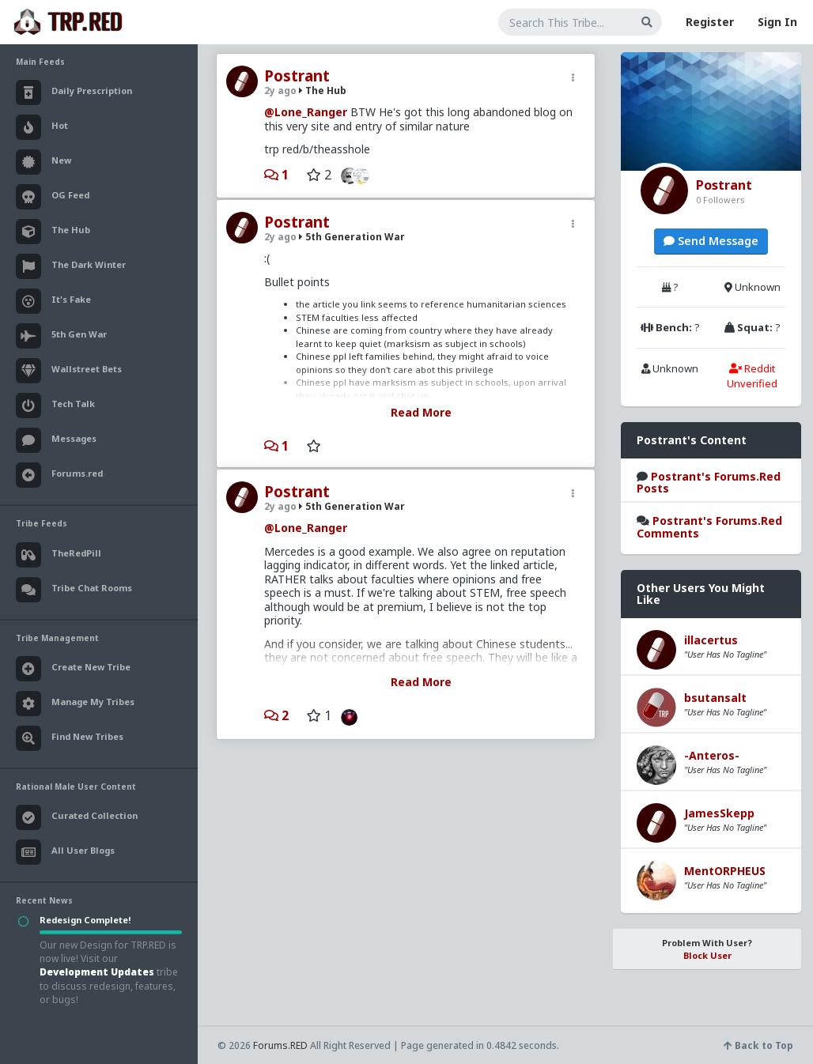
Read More (421, 412)
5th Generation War (352, 236)
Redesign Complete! (85, 920)
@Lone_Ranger (305, 111)
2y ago (280, 90)
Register (710, 21)
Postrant (297, 76)
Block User (707, 955)
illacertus (711, 639)
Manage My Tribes (75, 703)
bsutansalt (715, 697)
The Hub (322, 90)
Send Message (711, 240)
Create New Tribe (73, 668)
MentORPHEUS (725, 870)
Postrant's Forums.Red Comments (709, 526)
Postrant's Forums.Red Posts (709, 482)
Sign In (777, 21)
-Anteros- (711, 755)
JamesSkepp (719, 813)
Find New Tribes (69, 738)
